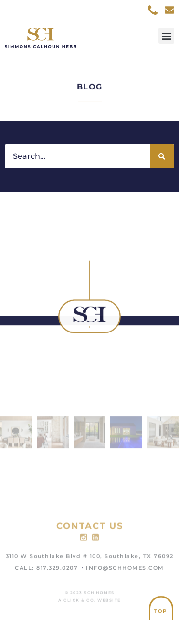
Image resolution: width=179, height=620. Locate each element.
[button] (166, 36)
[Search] (162, 156)
